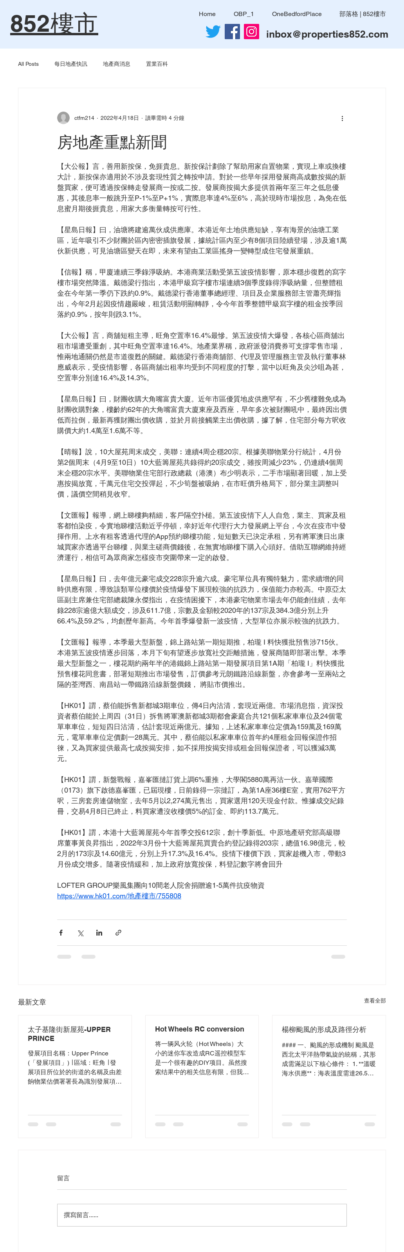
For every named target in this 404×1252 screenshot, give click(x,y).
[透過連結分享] (118, 932)
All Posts (28, 64)
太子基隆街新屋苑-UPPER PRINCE (69, 1033)
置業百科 (157, 64)
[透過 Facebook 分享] (61, 932)
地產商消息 (116, 64)
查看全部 (375, 1000)
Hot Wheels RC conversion (199, 1029)
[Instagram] (251, 31)
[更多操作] (342, 118)
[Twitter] (213, 31)
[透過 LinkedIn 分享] (99, 932)
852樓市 (54, 23)
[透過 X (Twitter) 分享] (80, 932)
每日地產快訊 (70, 64)
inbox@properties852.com (327, 34)
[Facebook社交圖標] (232, 31)
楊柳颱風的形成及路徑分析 (324, 1029)
